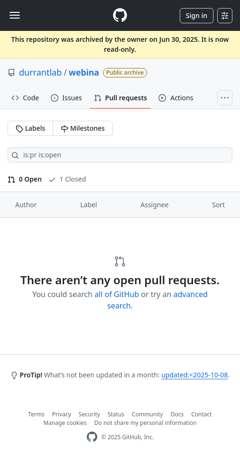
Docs (177, 414)
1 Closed (67, 178)
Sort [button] (218, 204)
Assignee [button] (154, 204)
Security (89, 414)
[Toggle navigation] (15, 15)
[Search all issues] (120, 155)
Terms (36, 414)
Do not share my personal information (145, 423)
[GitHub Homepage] (92, 437)
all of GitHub (116, 294)
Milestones (82, 128)
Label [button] (88, 204)
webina (84, 72)
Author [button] (26, 204)
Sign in (196, 15)
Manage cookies (65, 423)
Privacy (61, 414)
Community (147, 414)
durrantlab (40, 72)
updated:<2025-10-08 (194, 374)
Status (116, 414)
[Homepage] (120, 15)
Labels (30, 128)
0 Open (25, 178)
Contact (201, 414)
